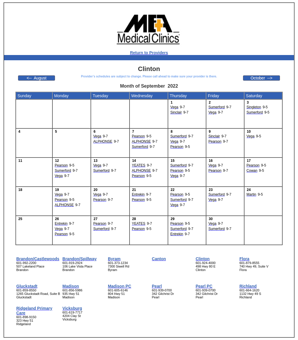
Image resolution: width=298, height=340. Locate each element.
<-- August (36, 78)
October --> (261, 78)
